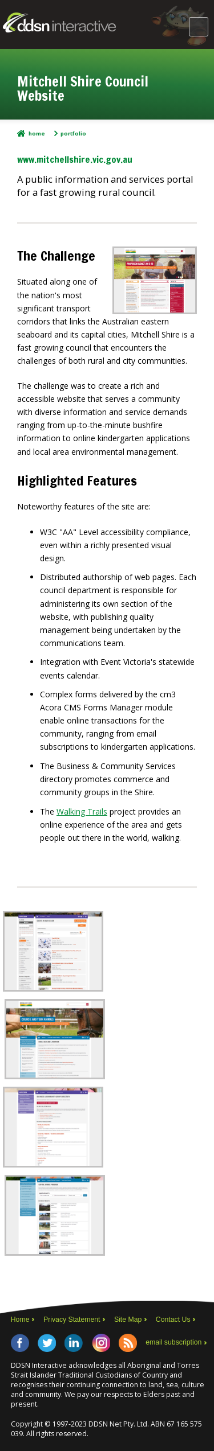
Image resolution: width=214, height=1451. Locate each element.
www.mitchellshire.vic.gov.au (74, 159)
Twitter (47, 1343)
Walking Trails (81, 811)
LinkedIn (73, 1343)
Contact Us (173, 1319)
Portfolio (73, 133)
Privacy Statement (71, 1319)
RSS (128, 1343)
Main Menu (198, 27)
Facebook (20, 1343)
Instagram (101, 1343)
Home (37, 133)
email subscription (173, 1342)
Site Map (128, 1319)
